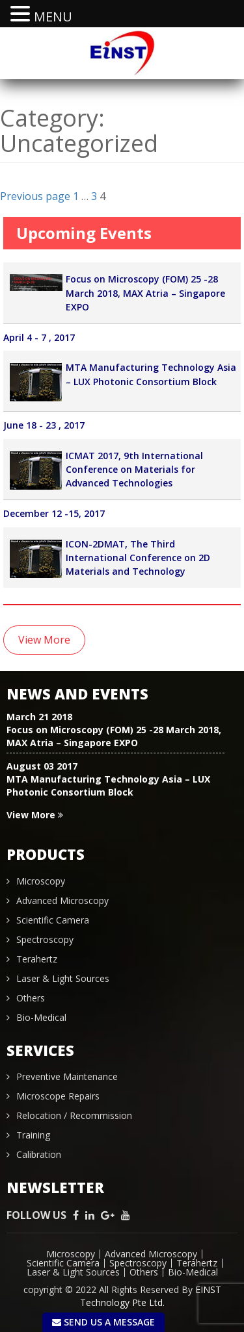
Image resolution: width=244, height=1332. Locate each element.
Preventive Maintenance (67, 1076)
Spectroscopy (45, 939)
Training (33, 1135)
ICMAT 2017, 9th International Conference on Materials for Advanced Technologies (134, 469)
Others (30, 998)
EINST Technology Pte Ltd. (150, 1296)
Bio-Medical (41, 1017)
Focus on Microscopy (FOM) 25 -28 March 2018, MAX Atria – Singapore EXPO (145, 293)
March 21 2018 (39, 716)
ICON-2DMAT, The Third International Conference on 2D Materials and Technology (138, 558)
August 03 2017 (42, 766)
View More (44, 640)
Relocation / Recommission (74, 1115)
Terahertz (36, 959)
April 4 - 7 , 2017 (39, 337)
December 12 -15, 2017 (54, 514)
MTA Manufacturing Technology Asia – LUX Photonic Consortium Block (108, 785)
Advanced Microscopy (62, 900)
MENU (53, 16)
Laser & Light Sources (62, 978)
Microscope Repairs (58, 1096)
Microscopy (40, 881)
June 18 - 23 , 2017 (44, 426)
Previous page (35, 196)
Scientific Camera (52, 920)
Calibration (38, 1154)
